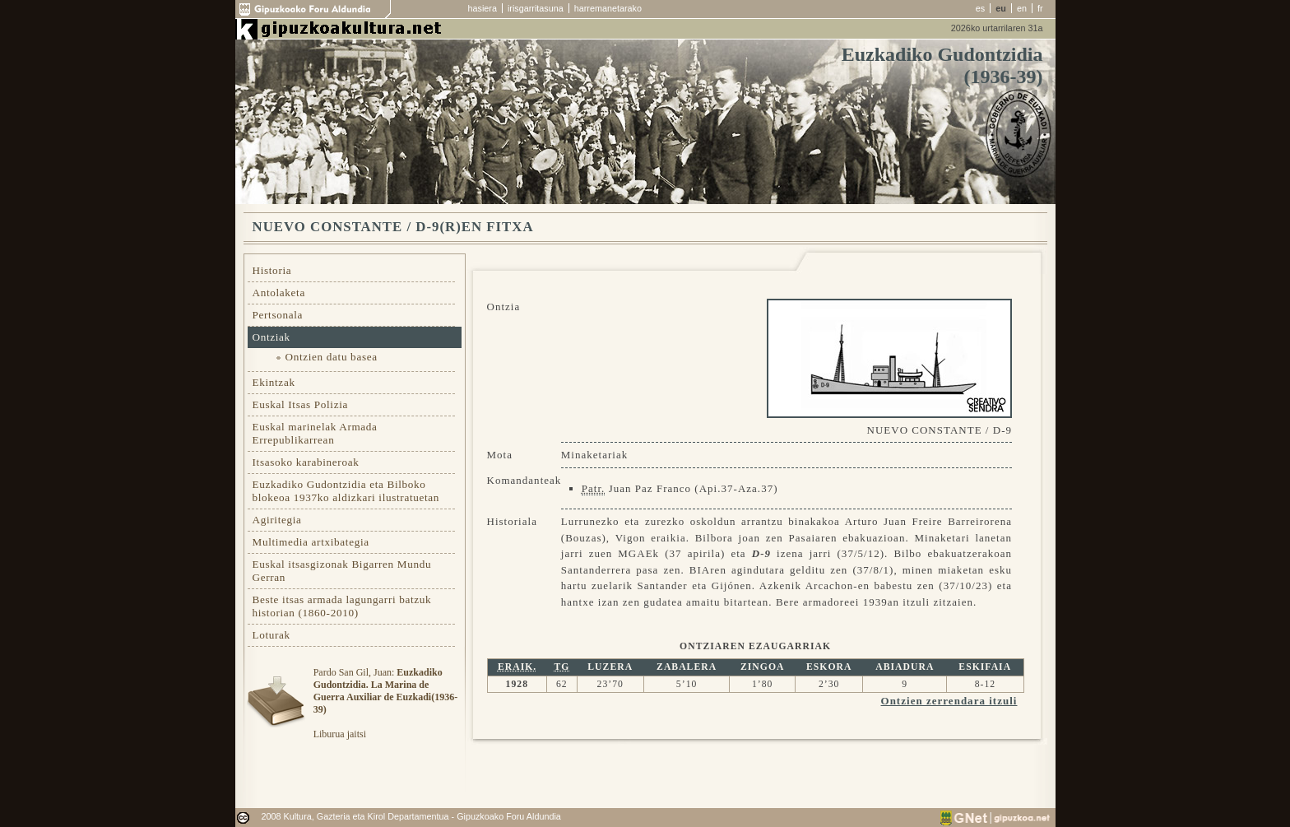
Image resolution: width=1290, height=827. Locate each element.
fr (1040, 8)
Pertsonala (278, 315)
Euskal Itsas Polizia (301, 404)
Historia (272, 270)
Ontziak (271, 337)
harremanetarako (608, 8)
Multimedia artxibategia (311, 542)
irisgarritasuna (536, 8)
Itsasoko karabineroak (306, 462)
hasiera (482, 8)
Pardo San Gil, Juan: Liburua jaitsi (385, 703)
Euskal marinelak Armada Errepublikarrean (315, 433)
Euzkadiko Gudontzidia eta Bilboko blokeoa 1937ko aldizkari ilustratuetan (346, 491)
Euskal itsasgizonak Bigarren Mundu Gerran (342, 570)
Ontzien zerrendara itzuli (949, 701)
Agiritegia (277, 519)
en (1022, 8)
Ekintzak (274, 382)
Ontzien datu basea (331, 357)
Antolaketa (279, 292)
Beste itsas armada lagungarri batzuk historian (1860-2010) (342, 606)
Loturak (271, 635)
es (980, 8)
